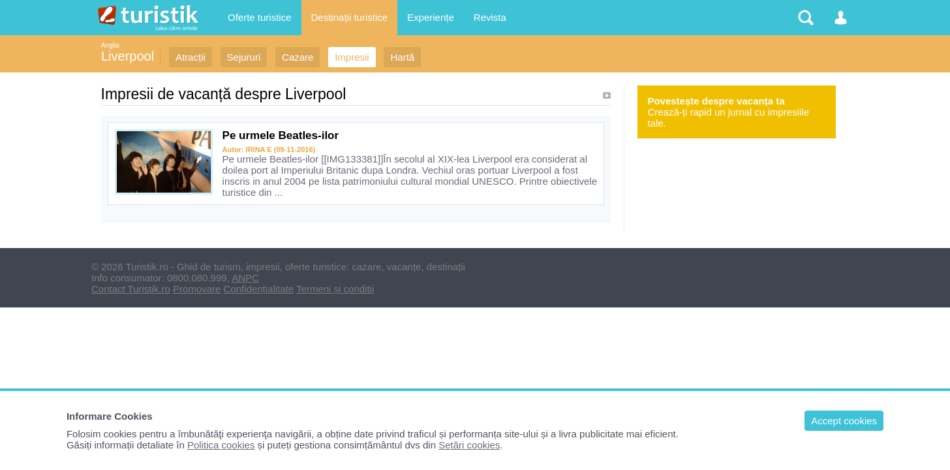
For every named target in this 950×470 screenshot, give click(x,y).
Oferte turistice (260, 17)
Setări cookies (469, 444)
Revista (490, 17)
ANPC (245, 277)
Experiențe (430, 17)
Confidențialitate (259, 288)
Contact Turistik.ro (130, 288)
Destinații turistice (349, 17)
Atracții (191, 57)
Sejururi (244, 57)
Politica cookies (220, 444)
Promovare (197, 288)
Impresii (352, 57)
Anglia (110, 45)
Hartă (402, 57)
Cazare (297, 57)
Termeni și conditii (335, 288)
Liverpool (127, 56)
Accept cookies (844, 420)
